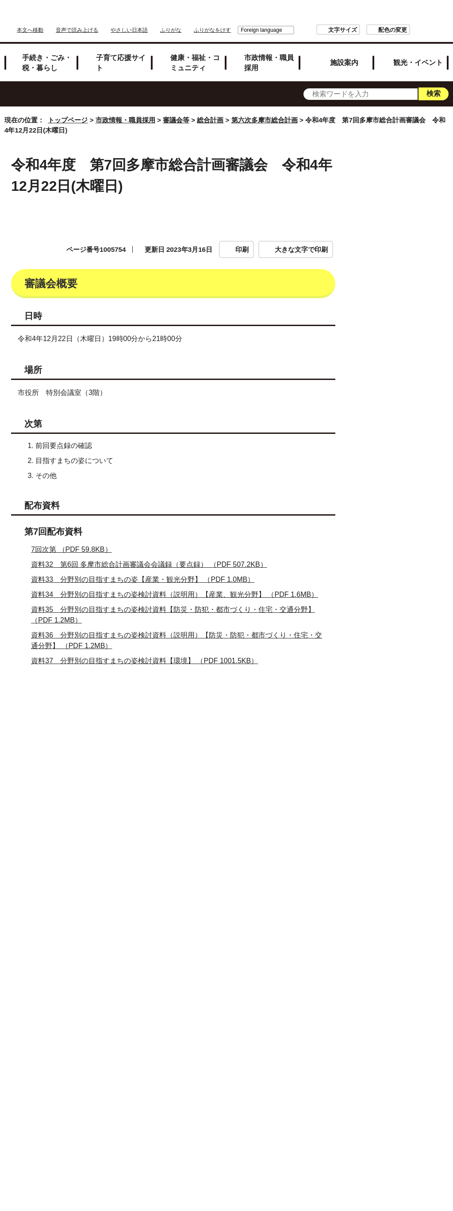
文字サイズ (293, 30)
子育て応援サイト (121, 62)
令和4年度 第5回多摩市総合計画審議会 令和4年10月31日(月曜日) (409, 428)
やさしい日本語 (129, 30)
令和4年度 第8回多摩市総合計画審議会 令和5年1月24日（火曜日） (408, 537)
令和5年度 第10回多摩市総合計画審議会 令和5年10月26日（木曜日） (410, 1000)
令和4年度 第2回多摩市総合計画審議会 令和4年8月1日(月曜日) (408, 323)
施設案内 (344, 62)
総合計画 (210, 120)
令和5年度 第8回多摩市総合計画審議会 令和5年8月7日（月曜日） (410, 917)
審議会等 (176, 120)
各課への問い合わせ (296, 1097)
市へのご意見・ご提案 (234, 1109)
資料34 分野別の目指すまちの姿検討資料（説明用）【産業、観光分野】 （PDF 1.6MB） (178, 594)
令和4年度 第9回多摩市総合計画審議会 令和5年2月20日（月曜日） (408, 581)
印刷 (242, 249)
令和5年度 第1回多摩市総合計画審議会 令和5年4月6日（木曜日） (410, 620)
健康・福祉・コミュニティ (195, 62)
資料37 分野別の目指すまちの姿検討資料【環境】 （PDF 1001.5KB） (148, 660)
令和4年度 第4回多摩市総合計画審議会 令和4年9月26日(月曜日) (408, 393)
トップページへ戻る (419, 1045)
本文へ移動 (30, 30)
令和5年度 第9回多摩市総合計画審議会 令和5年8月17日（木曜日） (408, 956)
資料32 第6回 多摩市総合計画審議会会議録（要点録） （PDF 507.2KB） (152, 564)
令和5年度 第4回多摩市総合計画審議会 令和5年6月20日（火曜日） (408, 747)
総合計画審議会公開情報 (408, 257)
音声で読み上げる (77, 30)
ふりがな (170, 30)
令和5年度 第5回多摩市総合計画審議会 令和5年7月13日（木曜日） (408, 790)
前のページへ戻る (345, 1045)
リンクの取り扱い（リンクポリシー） (234, 1086)
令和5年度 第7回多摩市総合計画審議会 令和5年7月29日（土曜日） (408, 878)
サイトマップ (178, 1074)
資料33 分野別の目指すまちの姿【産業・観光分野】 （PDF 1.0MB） (146, 579)
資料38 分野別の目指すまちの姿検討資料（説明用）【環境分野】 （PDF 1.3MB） (167, 676)
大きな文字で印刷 (301, 249)
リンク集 (231, 1074)
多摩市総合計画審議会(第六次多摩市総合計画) (410, 230)
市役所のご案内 (287, 1074)
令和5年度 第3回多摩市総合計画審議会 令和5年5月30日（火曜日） (408, 703)
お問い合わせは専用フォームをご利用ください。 (110, 824)
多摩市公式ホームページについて (194, 1097)
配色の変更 (343, 30)
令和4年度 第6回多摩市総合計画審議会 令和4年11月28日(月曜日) (409, 463)
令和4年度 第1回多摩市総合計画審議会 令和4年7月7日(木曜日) (408, 288)
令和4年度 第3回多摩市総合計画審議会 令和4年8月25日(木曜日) (408, 358)
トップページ (68, 120)
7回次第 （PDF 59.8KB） (75, 549)
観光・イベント (418, 62)
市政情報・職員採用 (269, 62)
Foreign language (211, 30)
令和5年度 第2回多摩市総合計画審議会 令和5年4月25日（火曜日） (408, 660)
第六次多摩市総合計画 (264, 120)
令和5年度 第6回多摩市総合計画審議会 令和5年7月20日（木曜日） (408, 834)
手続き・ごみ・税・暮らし (47, 62)
